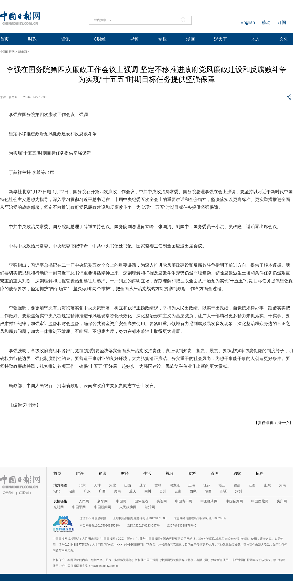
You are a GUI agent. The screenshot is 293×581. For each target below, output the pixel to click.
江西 (252, 485)
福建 (237, 485)
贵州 (162, 491)
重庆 (132, 491)
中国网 (121, 501)
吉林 (158, 485)
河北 (112, 485)
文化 (283, 39)
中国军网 (79, 507)
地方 (255, 39)
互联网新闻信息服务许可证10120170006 (139, 518)
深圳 (238, 491)
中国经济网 (209, 501)
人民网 (84, 501)
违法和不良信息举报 (93, 518)
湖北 (56, 491)
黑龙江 (175, 485)
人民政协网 (127, 507)
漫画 (190, 39)
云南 (178, 491)
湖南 (72, 491)
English (248, 22)
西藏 (193, 491)
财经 (125, 473)
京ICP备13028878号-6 (181, 525)
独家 (237, 473)
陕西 (208, 491)
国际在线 (141, 501)
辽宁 (142, 485)
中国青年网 (183, 501)
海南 (117, 491)
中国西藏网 (259, 501)
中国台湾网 (234, 501)
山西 (127, 485)
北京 (82, 485)
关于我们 (8, 493)
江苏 (206, 485)
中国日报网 (7, 51)
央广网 (282, 501)
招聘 (259, 473)
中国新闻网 (102, 507)
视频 (134, 39)
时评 (80, 473)
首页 (4, 39)
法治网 (150, 507)
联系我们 (25, 493)
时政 (32, 39)
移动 (266, 22)
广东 (87, 491)
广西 (102, 491)
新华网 (22, 51)
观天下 (220, 39)
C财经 (100, 39)
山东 (267, 485)
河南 (282, 485)
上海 (191, 485)
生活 (147, 473)
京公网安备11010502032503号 (100, 525)
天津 (97, 485)
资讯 (65, 39)
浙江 (222, 485)
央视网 (162, 501)
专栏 (162, 39)
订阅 (281, 22)
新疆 (223, 491)
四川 (147, 491)
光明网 (58, 507)
